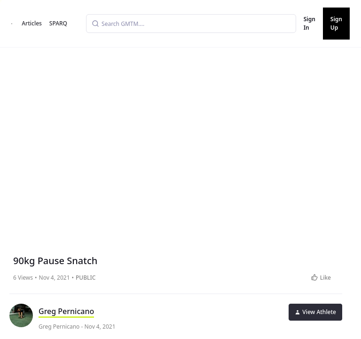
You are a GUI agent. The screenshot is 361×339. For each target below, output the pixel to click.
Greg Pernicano (66, 311)
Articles (32, 23)
